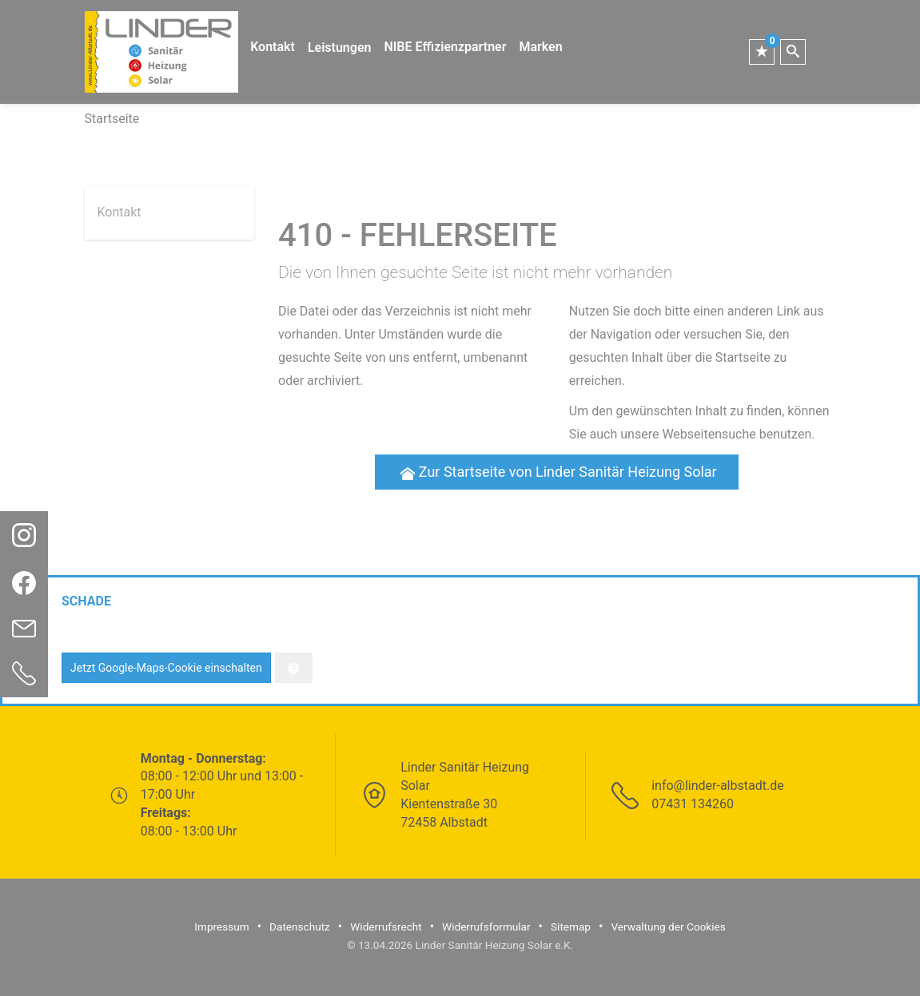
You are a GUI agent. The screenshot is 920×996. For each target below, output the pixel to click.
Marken (540, 46)
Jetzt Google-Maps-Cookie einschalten (166, 667)
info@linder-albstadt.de (717, 785)
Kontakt (272, 46)
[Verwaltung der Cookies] (294, 668)
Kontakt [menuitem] (119, 212)
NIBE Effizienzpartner (445, 46)
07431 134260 (692, 803)
